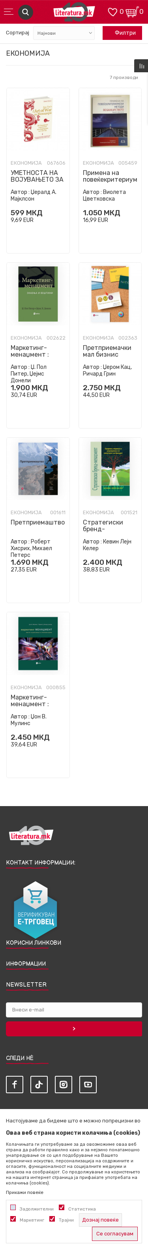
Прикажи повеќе (24, 1192)
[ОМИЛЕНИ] (112, 11)
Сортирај (17, 33)
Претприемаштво (38, 522)
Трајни (66, 1220)
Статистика (82, 1209)
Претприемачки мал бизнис (107, 351)
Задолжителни (37, 1209)
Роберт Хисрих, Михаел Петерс (31, 548)
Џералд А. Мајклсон (33, 195)
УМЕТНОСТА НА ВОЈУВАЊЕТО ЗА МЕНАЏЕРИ (37, 179)
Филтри (121, 33)
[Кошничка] (132, 11)
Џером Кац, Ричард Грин (107, 370)
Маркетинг (32, 1220)
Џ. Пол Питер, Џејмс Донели (29, 374)
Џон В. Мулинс (29, 720)
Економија (26, 163)
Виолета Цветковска (104, 195)
